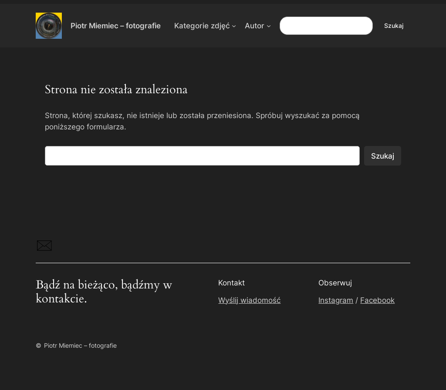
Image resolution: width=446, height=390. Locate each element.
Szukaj (393, 25)
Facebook (377, 300)
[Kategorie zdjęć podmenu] (234, 26)
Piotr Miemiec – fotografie (116, 25)
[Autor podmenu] (269, 26)
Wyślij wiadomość (249, 300)
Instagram (335, 300)
